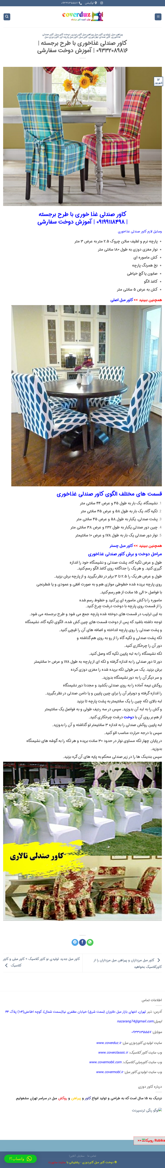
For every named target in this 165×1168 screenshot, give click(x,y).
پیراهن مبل (117, 34)
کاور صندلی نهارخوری (99, 37)
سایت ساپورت (57, 1162)
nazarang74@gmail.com (135, 1021)
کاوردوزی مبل (52, 37)
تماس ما (91, 1156)
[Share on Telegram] (75, 942)
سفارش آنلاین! (76, 1156)
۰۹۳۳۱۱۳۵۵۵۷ (141, 1032)
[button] (20, 1159)
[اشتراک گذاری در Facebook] (82, 942)
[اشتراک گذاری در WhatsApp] (90, 942)
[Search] (7, 16)
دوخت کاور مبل (62, 34)
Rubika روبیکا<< (151, 1140)
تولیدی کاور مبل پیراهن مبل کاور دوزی (91, 34)
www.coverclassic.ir (113, 1052)
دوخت (129, 717)
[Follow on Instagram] (101, 3)
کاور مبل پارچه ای (69, 37)
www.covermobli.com (105, 1062)
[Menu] (158, 16)
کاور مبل (83, 37)
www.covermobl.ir (109, 1072)
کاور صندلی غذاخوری (106, 554)
